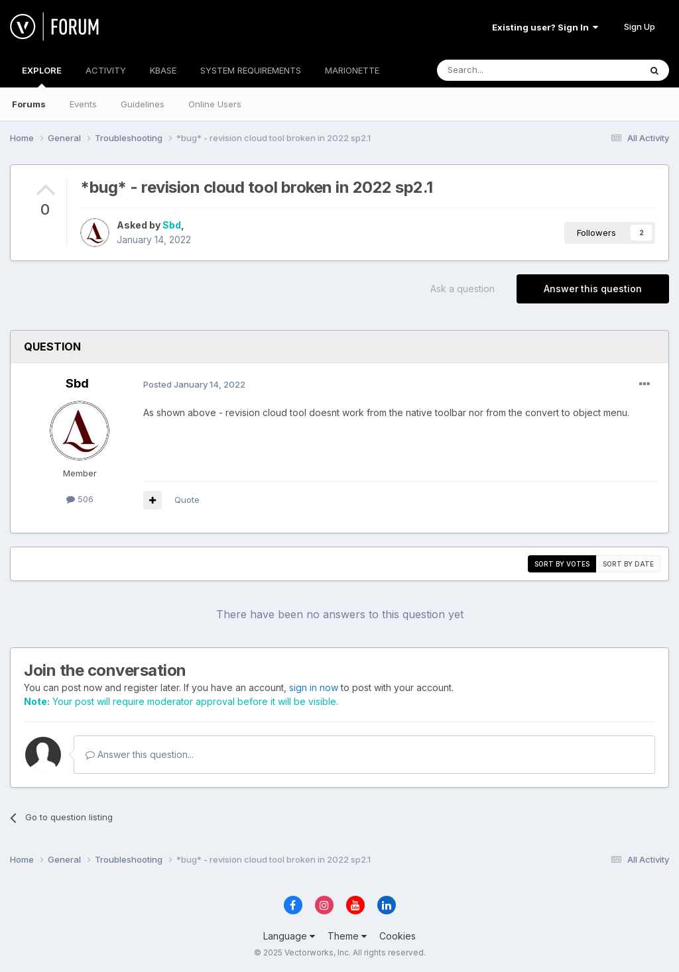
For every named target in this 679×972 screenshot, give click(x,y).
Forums (29, 104)
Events (83, 104)
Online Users (214, 104)
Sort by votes (561, 564)
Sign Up (639, 26)
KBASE (163, 70)
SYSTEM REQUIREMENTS (250, 70)
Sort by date (628, 564)
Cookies (397, 936)
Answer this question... (140, 754)
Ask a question (462, 288)
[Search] (504, 70)
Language (289, 936)
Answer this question (593, 288)
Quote (187, 499)
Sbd (171, 225)
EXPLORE (42, 76)
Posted (194, 384)
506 (79, 499)
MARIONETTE (352, 70)
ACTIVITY (106, 70)
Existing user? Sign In (545, 27)
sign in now (313, 687)
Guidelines (142, 104)
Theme (347, 936)
